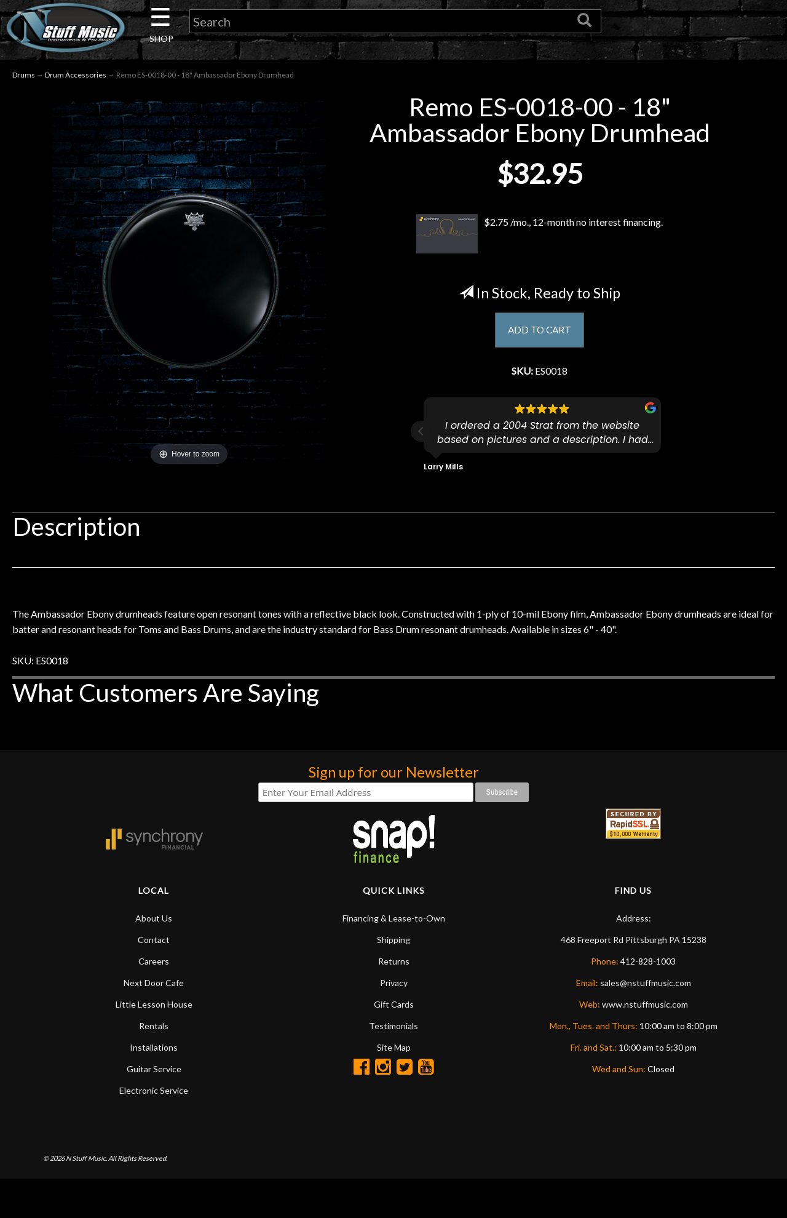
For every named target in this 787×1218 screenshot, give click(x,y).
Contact (154, 978)
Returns (393, 999)
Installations (154, 1085)
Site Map (394, 1085)
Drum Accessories (75, 79)
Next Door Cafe (154, 1021)
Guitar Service (154, 1107)
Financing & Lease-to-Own (393, 956)
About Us (153, 956)
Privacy (394, 1021)
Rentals (153, 1064)
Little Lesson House (154, 1042)
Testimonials (393, 1064)
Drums (23, 79)
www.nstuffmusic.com (645, 1042)
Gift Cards (394, 1042)
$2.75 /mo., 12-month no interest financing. (539, 238)
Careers (153, 999)
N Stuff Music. (86, 1196)
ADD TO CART (539, 335)
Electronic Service (153, 1128)
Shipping (393, 978)
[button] (421, 440)
